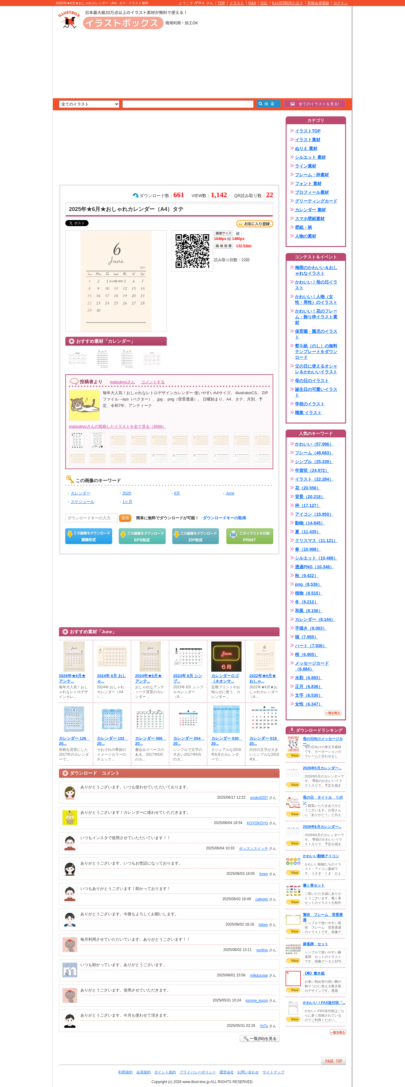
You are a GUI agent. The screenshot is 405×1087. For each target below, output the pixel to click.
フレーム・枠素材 (312, 174)
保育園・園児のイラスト (316, 334)
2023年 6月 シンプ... (187, 678)
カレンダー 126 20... (74, 741)
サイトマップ (273, 1072)
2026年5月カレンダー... (322, 768)
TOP (221, 3)
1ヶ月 (127, 501)
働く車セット (314, 885)
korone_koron (257, 1000)
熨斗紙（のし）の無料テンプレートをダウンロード (316, 351)
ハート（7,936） (311, 645)
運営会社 (226, 1072)
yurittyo (262, 950)
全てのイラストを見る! (314, 104)
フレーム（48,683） (314, 452)
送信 (125, 518)
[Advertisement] (24, 99)
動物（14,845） (310, 523)
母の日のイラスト (312, 380)
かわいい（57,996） (314, 444)
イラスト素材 (307, 139)
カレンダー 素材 (310, 209)
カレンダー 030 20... (226, 741)
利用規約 (125, 1072)
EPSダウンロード (142, 536)
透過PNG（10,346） (314, 566)
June (230, 493)
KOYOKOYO (257, 823)
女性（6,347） (308, 704)
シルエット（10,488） (316, 558)
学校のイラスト (310, 403)
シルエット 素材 (310, 157)
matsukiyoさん (122, 382)
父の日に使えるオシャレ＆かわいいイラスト (316, 369)
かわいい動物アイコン (321, 856)
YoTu (264, 1026)
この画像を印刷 (249, 536)
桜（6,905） (306, 654)
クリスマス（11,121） (316, 540)
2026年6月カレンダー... (322, 827)
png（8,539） (308, 584)
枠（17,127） (308, 505)
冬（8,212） (306, 601)
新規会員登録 (318, 3)
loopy (263, 874)
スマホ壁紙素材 (310, 218)
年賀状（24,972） (312, 470)
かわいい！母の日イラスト (316, 285)
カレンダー (80, 493)
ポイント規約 (165, 1072)
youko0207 (259, 798)
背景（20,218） (310, 496)
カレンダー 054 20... (188, 741)
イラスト (236, 3)
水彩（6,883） (308, 677)
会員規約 (143, 1072)
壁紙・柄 (303, 227)
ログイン (340, 3)
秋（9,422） (306, 575)
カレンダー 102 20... (112, 741)
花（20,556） (308, 487)
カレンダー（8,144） (315, 619)
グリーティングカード (316, 201)
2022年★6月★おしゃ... (262, 678)
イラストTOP (308, 130)
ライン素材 (305, 166)
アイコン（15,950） (314, 514)
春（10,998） (308, 549)
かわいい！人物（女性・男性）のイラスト (316, 299)
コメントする (153, 382)
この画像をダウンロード (88, 536)
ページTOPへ (333, 1061)
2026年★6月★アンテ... (72, 678)
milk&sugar (259, 975)
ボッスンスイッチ (253, 848)
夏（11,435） (308, 531)
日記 (263, 3)
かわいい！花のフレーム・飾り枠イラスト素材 (316, 317)
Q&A (252, 3)
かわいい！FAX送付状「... (324, 1003)
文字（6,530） (308, 695)
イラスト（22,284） (314, 479)
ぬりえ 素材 (306, 148)
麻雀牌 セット (315, 944)
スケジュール (82, 501)
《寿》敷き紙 (314, 973)
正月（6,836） (308, 686)
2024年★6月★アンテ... (148, 678)
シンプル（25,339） (314, 461)
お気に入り (254, 223)
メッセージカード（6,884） (312, 666)
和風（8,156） (308, 610)
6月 (177, 493)
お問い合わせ (248, 1072)
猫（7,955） (306, 636)
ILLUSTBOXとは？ (287, 3)
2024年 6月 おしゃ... (111, 678)
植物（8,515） (308, 593)
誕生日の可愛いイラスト (316, 392)
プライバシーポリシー (198, 1072)
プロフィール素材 (312, 192)
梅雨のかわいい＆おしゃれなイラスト (316, 270)
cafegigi (261, 899)
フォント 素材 (308, 183)
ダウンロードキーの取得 (224, 518)
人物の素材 (305, 236)
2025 (126, 493)
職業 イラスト (308, 412)
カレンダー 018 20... (264, 741)
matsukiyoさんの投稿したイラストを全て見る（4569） (117, 426)
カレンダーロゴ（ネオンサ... (225, 678)
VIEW (293, 755)
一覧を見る (333, 712)
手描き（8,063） (311, 628)
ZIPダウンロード (195, 536)
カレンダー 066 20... (150, 741)
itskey (263, 925)
